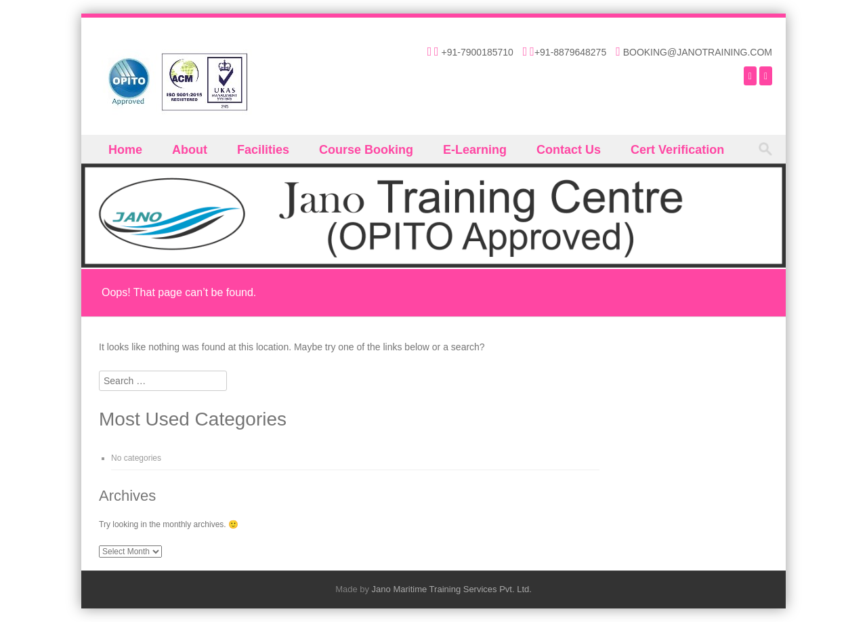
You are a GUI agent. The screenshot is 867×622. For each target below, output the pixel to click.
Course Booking (366, 150)
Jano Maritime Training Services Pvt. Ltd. (452, 589)
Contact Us (568, 150)
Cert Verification (677, 150)
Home (125, 150)
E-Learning (475, 150)
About (189, 150)
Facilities (263, 150)
